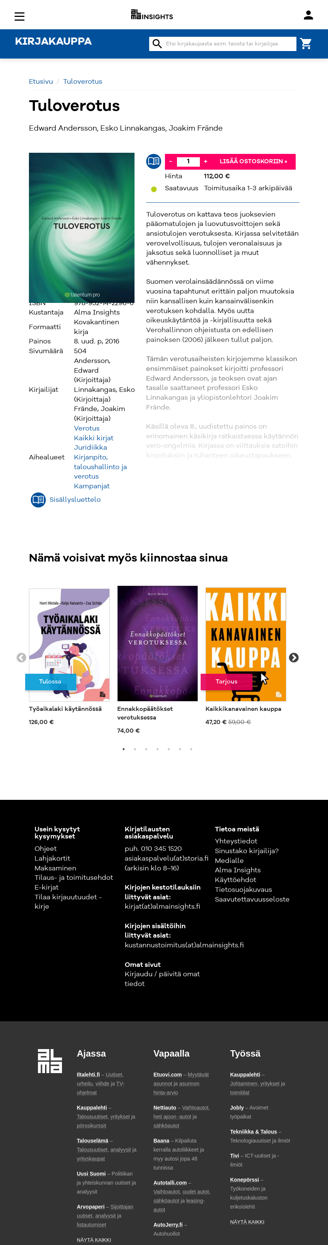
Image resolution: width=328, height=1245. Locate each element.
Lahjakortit (52, 858)
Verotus (87, 428)
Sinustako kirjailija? (246, 851)
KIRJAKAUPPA (53, 42)
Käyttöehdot (235, 880)
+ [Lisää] (205, 161)
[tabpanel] (69, 653)
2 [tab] (135, 749)
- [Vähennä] (170, 161)
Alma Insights (238, 870)
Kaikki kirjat (93, 438)
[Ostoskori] (306, 43)
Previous (21, 658)
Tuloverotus (82, 81)
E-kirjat (47, 887)
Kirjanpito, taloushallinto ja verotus (100, 467)
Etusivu (41, 81)
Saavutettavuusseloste (252, 899)
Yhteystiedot (236, 841)
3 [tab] (146, 749)
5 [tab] (168, 749)
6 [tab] (180, 749)
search (157, 44)
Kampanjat (92, 486)
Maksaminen (55, 868)
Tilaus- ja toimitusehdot (74, 878)
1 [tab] (123, 749)
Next (293, 658)
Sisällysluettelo (75, 500)
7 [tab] (191, 749)
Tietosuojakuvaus (243, 890)
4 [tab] (157, 749)
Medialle (229, 861)
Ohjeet (46, 849)
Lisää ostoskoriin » (253, 162)
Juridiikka (90, 447)
